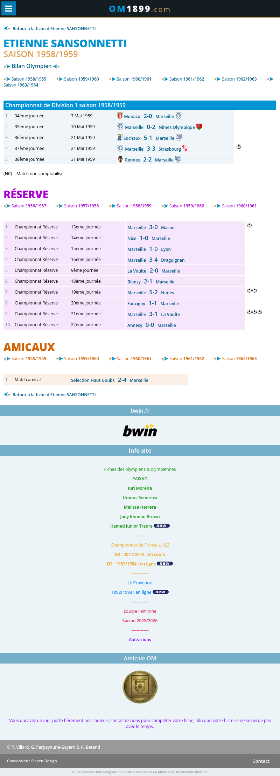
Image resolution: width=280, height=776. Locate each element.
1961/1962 (186, 79)
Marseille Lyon (149, 249)
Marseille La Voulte (153, 314)
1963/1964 (21, 85)
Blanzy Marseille (150, 282)
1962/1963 (239, 79)
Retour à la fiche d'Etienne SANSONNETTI (50, 29)
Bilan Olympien (32, 66)
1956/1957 (29, 206)
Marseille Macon (151, 228)
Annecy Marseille (151, 325)
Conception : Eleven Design (32, 760)
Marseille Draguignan (156, 260)
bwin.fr (140, 410)
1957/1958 (81, 206)
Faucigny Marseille (153, 304)
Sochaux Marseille (149, 138)
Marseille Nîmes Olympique (160, 127)
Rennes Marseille (150, 160)
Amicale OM (140, 658)
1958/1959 (29, 79)
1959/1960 (81, 79)
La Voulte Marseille (153, 271)
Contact (261, 761)
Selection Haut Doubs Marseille (109, 380)
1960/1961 (134, 79)
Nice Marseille (148, 238)
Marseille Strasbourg (153, 149)
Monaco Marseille (149, 116)
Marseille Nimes (150, 293)
